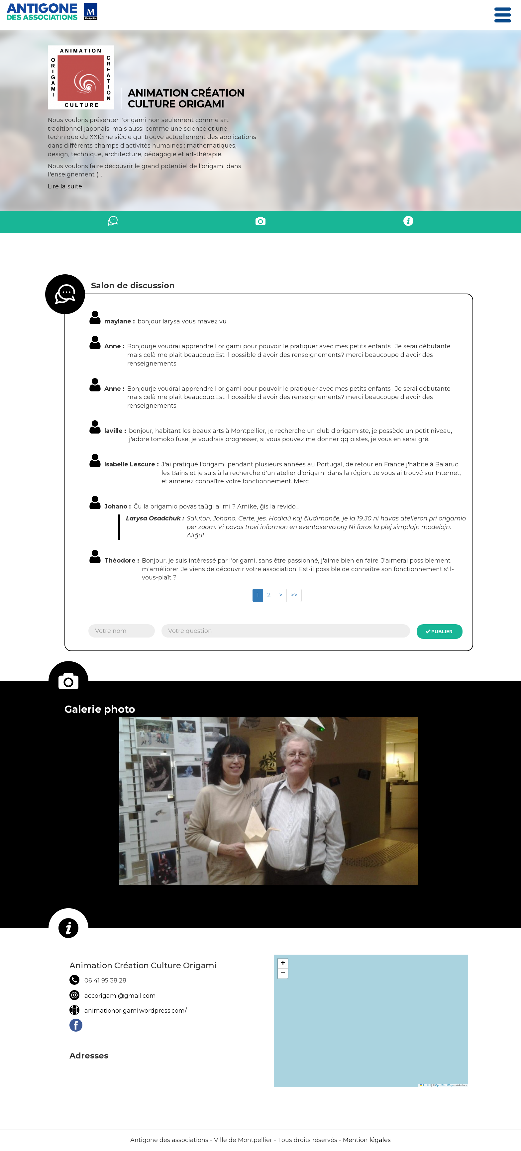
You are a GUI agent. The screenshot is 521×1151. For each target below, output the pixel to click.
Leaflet (425, 1085)
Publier (439, 632)
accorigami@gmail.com (120, 995)
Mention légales (367, 1140)
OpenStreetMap (444, 1085)
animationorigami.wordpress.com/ (135, 1010)
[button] (283, 964)
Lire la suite (65, 186)
